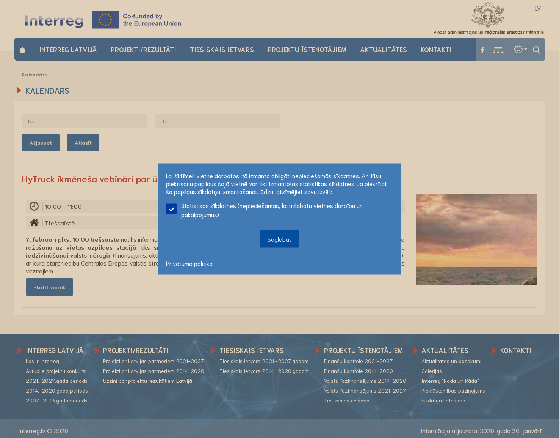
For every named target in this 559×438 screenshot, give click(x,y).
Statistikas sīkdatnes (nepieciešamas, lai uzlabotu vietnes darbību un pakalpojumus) (264, 209)
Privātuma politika (189, 263)
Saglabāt (279, 239)
